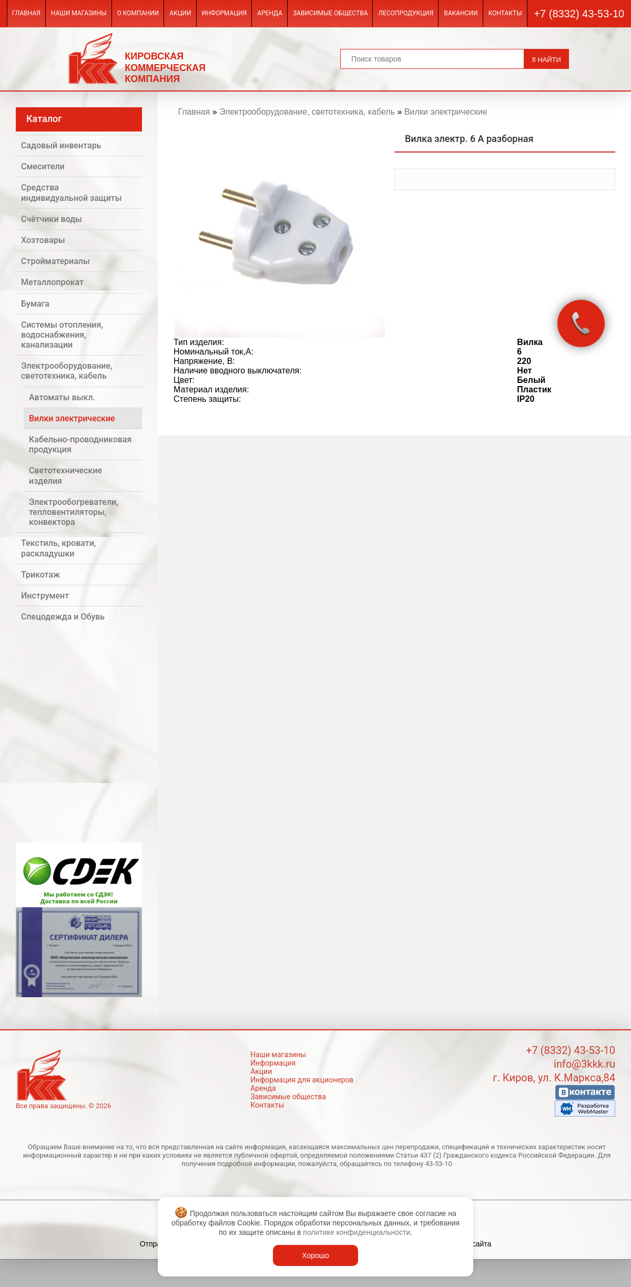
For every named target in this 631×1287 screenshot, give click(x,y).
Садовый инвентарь (61, 145)
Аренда (269, 13)
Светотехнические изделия (65, 475)
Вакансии (460, 13)
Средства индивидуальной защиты (71, 192)
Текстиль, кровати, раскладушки (58, 548)
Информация (224, 13)
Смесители (43, 166)
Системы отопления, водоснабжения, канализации (62, 335)
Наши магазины (79, 13)
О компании (138, 13)
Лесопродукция (405, 13)
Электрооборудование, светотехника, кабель (67, 371)
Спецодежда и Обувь (63, 617)
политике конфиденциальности (356, 1232)
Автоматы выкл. (62, 397)
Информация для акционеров (301, 1080)
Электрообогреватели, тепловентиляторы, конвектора (73, 512)
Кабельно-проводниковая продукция (80, 444)
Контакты (505, 13)
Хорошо (315, 1255)
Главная (26, 13)
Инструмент (45, 596)
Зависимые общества (330, 13)
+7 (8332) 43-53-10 (579, 13)
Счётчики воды (51, 219)
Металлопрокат (52, 282)
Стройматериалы (55, 261)
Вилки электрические (72, 418)
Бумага (35, 304)
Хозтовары (43, 240)
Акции (180, 13)
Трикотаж (40, 575)
